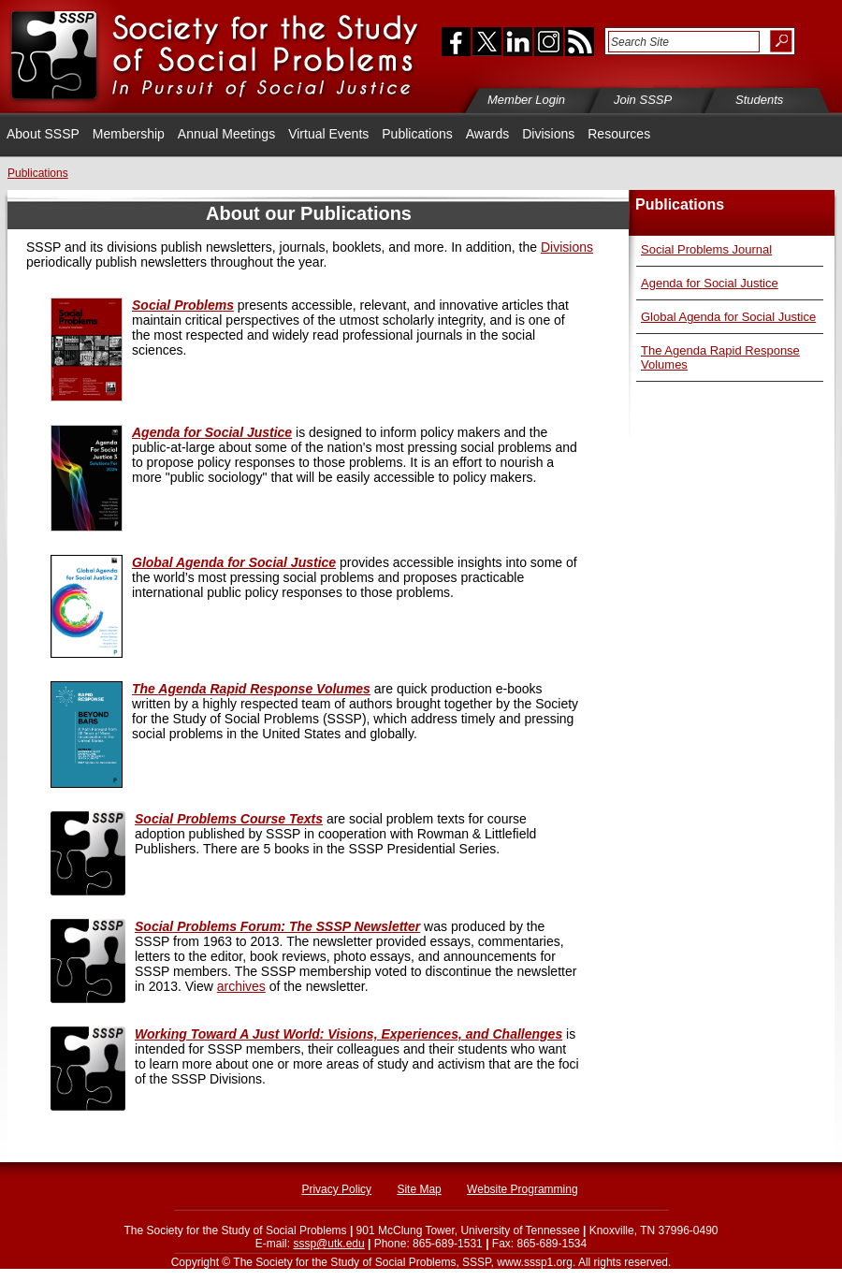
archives (241, 986)
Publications (417, 133)
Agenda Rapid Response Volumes (251, 688)
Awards (487, 133)
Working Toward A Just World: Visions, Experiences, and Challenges (348, 1033)
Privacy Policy (336, 1189)
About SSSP (43, 133)
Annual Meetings (226, 133)
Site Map (419, 1189)
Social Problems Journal (706, 249)
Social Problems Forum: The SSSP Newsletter (277, 926)
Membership (129, 133)
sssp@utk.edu (328, 1243)
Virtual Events (328, 133)
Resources (619, 133)
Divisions (548, 133)
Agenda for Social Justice (709, 283)
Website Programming (522, 1189)
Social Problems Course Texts (229, 818)
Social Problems (183, 305)
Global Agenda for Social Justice (728, 317)
